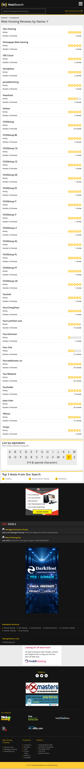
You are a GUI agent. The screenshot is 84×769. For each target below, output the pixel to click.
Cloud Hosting (36, 628)
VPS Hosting (22, 628)
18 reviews (77, 368)
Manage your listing (10, 750)
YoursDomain (10, 334)
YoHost (6, 108)
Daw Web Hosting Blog (45, 747)
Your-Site (7, 347)
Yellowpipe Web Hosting (15, 42)
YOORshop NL (10, 241)
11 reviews (77, 354)
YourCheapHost (11, 307)
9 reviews (77, 394)
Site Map (27, 747)
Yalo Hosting (9, 28)
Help (25, 749)
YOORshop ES (10, 188)
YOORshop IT (9, 214)
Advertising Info (9, 752)
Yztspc (6, 427)
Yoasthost (8, 95)
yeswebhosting (11, 81)
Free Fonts (41, 752)
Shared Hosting (9, 628)
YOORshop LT (10, 227)
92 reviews (77, 381)
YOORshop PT (10, 267)
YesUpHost (8, 68)
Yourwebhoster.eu (12, 360)
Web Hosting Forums (72, 11)
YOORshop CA (10, 148)
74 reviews (77, 129)
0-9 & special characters (42, 463)
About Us (27, 756)
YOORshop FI (9, 201)
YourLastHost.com (12, 320)
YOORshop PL (10, 254)
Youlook (7, 294)
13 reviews (77, 328)
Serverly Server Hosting (40, 479)
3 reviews (77, 102)
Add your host (8, 748)
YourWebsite (9, 373)
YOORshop (8, 121)
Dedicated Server (50, 628)
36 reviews (77, 407)
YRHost (6, 413)
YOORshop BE (10, 135)
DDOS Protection (43, 754)
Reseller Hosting (10, 631)
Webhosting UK (9, 643)
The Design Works (44, 749)
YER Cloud (8, 55)
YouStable (8, 387)
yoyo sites (8, 400)
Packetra (8, 479)
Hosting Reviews (14, 17)
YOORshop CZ (10, 161)
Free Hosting (23, 631)
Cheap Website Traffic (45, 745)
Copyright (27, 758)
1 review (78, 36)
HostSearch (4, 17)
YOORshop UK (10, 281)
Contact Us (27, 745)
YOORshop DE (10, 174)
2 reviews (77, 62)
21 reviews (77, 421)
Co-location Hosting (67, 628)
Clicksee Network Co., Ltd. (40, 765)
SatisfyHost (62, 479)
